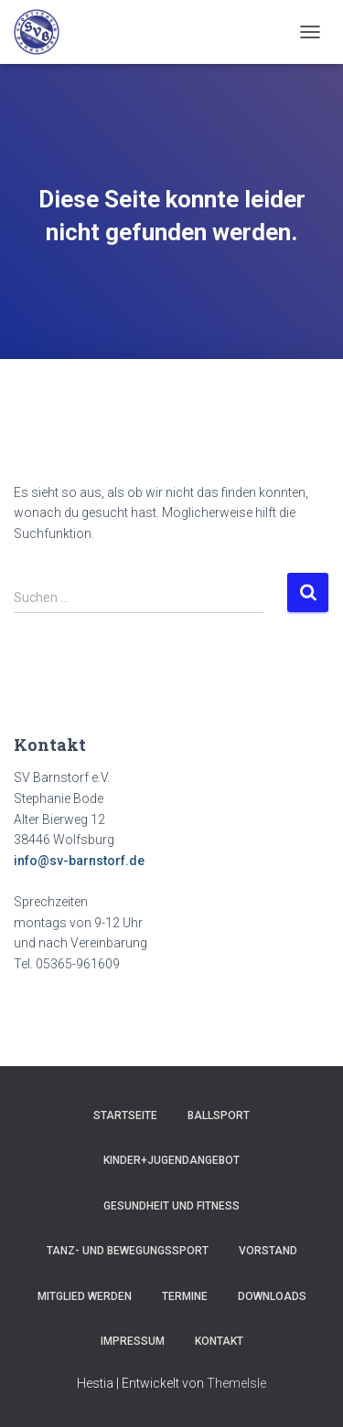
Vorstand (268, 1250)
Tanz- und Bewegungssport (128, 1250)
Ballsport (219, 1115)
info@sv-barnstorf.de (79, 860)
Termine (185, 1296)
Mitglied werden (85, 1296)
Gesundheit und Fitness (171, 1206)
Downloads (272, 1296)
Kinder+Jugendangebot (171, 1160)
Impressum (133, 1341)
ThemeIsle (236, 1383)
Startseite (125, 1115)
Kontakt (219, 1341)
